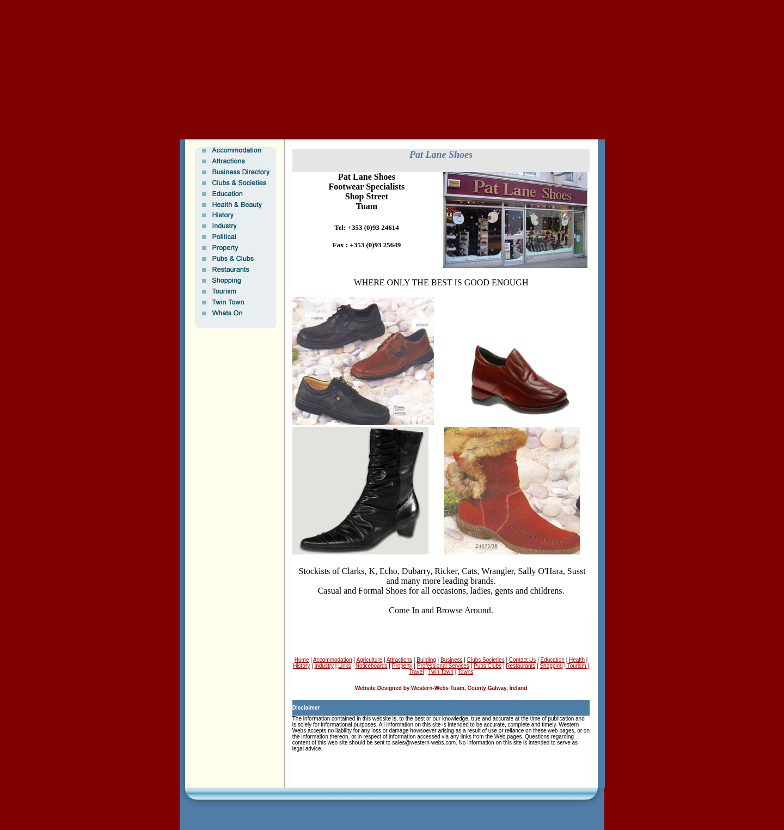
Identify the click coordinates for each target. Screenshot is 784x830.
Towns (465, 672)
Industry (324, 666)
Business (451, 660)
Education (552, 660)
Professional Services (443, 666)
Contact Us (522, 660)
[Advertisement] (392, 19)
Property (402, 666)
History (301, 666)
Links (344, 666)
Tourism (576, 666)
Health (577, 660)
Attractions (399, 660)
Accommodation (332, 660)
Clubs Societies (486, 660)
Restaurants (520, 666)
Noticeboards (372, 666)
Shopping (551, 666)
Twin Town (441, 672)
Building (426, 660)
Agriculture (369, 660)
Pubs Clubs (487, 666)
